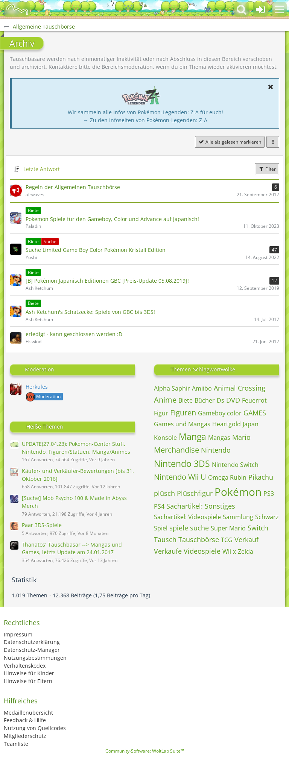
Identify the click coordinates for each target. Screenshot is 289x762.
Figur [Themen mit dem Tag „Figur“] (161, 413)
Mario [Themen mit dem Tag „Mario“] (241, 437)
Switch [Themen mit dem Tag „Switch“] (258, 527)
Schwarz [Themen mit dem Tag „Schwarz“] (267, 517)
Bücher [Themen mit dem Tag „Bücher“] (205, 400)
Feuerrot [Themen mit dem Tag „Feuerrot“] (254, 400)
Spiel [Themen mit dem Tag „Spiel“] (160, 528)
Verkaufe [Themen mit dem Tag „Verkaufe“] (168, 551)
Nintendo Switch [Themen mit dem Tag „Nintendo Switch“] (235, 465)
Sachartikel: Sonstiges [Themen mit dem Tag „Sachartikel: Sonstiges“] (200, 506)
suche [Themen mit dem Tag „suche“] (199, 527)
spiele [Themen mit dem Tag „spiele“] (178, 527)
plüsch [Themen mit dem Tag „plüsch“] (164, 493)
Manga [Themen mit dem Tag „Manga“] (192, 436)
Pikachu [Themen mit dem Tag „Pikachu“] (260, 477)
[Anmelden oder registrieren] (260, 9)
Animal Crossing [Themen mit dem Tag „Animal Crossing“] (239, 387)
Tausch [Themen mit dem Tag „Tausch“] (165, 539)
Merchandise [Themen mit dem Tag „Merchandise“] (176, 450)
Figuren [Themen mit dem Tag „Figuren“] (183, 413)
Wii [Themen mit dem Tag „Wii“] (226, 551)
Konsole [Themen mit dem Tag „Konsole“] (165, 437)
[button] (279, 9)
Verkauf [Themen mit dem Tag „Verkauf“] (246, 539)
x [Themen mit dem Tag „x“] (234, 551)
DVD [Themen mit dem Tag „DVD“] (233, 399)
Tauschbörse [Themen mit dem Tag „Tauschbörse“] (198, 539)
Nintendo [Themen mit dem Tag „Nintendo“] (216, 449)
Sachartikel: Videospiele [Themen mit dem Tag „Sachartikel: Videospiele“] (187, 517)
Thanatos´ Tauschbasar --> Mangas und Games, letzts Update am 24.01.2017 (72, 548)
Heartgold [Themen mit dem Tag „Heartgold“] (226, 424)
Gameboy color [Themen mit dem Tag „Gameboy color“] (220, 413)
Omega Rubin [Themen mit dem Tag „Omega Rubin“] (227, 477)
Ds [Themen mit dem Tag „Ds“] (220, 400)
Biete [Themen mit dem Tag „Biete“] (185, 400)
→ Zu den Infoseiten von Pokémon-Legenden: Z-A (145, 120)
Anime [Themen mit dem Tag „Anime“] (165, 400)
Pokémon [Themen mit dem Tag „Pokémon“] (238, 492)
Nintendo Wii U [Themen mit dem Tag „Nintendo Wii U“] (180, 477)
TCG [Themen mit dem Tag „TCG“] (227, 540)
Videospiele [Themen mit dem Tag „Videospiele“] (202, 551)
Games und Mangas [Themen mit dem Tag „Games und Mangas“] (182, 424)
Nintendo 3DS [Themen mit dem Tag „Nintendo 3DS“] (182, 464)
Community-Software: (144, 751)
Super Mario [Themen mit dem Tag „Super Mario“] (228, 528)
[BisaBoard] (17, 9)
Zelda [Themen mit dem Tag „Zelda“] (245, 551)
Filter (267, 169)
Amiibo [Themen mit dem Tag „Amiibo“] (202, 388)
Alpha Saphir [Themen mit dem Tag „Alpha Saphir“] (172, 388)
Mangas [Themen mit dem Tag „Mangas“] (219, 437)
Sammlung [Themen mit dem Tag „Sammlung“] (238, 517)
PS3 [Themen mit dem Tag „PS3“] (268, 493)
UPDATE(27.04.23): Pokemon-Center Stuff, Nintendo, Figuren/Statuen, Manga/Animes (76, 447)
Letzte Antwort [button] (41, 169)
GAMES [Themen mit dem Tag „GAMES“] (254, 412)
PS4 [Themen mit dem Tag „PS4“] (159, 506)
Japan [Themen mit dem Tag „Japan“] (251, 424)
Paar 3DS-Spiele (42, 525)
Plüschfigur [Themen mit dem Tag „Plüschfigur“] (195, 493)
